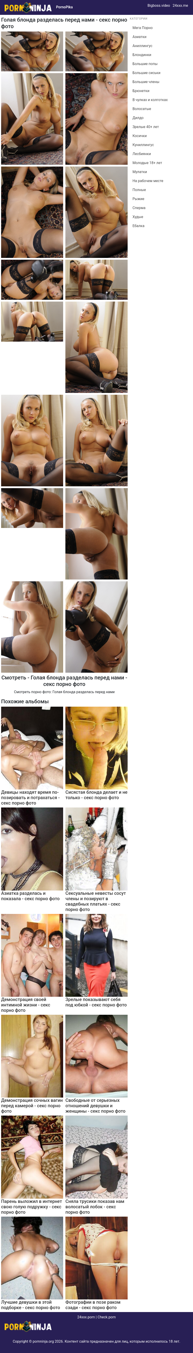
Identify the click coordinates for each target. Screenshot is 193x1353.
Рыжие (138, 199)
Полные (139, 190)
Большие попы (145, 64)
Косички (140, 136)
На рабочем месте (148, 181)
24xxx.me (180, 5)
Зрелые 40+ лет (146, 127)
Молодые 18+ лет (147, 163)
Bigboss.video (159, 5)
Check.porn (107, 1317)
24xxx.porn (86, 1317)
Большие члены (146, 82)
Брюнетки (141, 91)
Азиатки (139, 37)
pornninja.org (43, 1341)
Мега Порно (143, 28)
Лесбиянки (142, 154)
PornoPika (64, 7)
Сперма (139, 208)
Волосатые (142, 109)
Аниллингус (142, 46)
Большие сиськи (146, 73)
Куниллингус (143, 145)
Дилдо (138, 118)
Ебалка (138, 226)
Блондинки (142, 55)
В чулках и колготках (150, 100)
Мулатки (140, 172)
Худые (138, 217)
